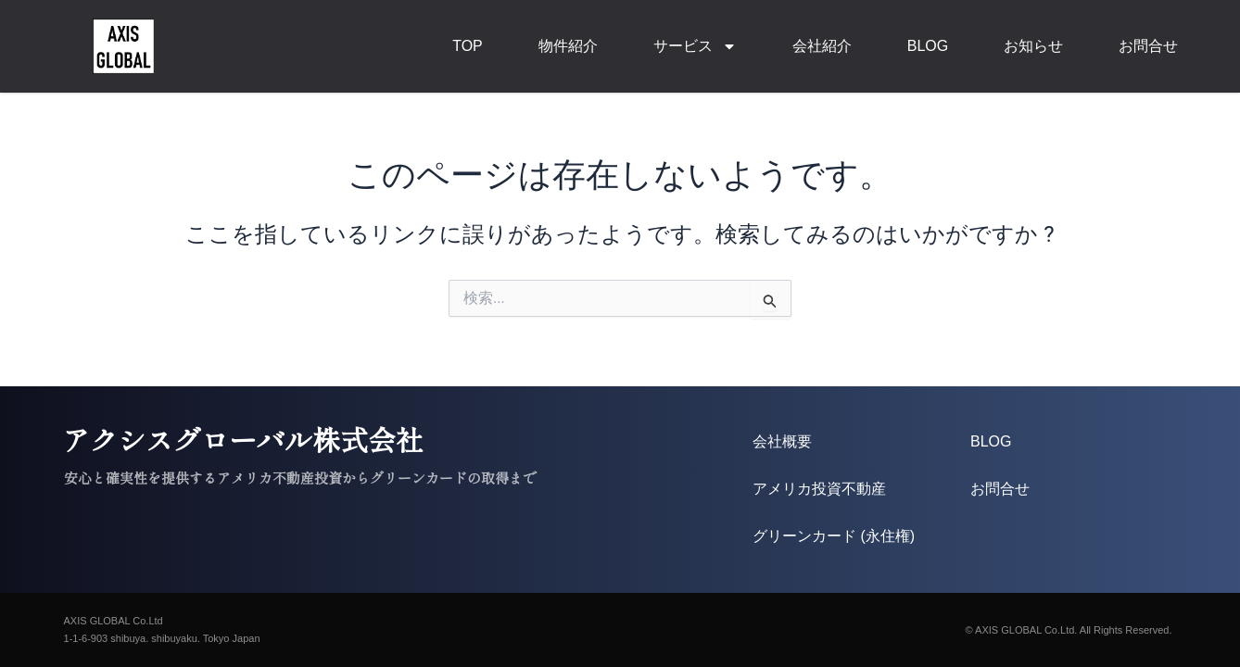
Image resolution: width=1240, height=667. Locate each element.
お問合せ (1148, 46)
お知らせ (1033, 46)
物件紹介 (568, 46)
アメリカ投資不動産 (819, 489)
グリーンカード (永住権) (834, 536)
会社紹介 (822, 46)
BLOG (927, 46)
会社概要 (782, 441)
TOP (467, 46)
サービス (695, 46)
